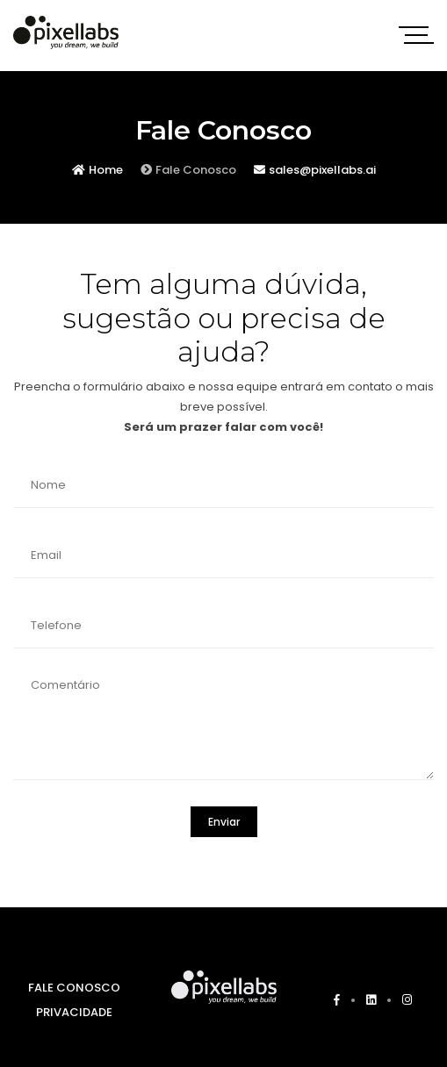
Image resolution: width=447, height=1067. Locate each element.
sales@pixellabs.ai (315, 169)
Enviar (224, 821)
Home (97, 169)
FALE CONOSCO (74, 987)
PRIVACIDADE (74, 1012)
